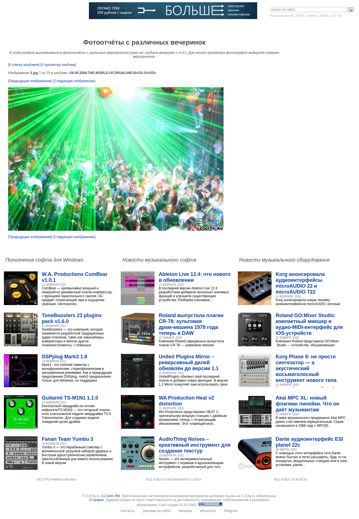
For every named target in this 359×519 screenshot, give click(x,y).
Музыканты (97, 27)
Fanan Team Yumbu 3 (67, 439)
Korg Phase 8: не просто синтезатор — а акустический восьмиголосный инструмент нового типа (306, 368)
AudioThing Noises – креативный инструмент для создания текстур (195, 445)
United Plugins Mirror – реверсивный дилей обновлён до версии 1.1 (189, 362)
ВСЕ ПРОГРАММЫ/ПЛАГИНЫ (56, 479)
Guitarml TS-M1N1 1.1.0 (70, 398)
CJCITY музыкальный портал (37, 11)
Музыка (55, 27)
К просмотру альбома (58, 65)
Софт (37, 27)
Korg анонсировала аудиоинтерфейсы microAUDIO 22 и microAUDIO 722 (300, 283)
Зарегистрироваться (331, 26)
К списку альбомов (23, 65)
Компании (143, 27)
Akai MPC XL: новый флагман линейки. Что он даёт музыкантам (307, 403)
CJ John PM (111, 496)
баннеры (185, 511)
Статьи (74, 27)
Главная (18, 27)
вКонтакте (208, 511)
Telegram (231, 511)
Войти (304, 26)
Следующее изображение (74, 81)
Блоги (163, 27)
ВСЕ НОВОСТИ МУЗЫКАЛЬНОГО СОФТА (173, 479)
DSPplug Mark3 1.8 (64, 356)
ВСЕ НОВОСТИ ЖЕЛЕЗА (290, 479)
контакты (128, 511)
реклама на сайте (157, 511)
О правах (96, 500)
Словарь (121, 27)
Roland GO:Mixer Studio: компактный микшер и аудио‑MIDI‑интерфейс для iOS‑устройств (309, 324)
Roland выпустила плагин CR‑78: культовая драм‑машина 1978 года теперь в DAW (191, 324)
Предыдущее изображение (30, 81)
